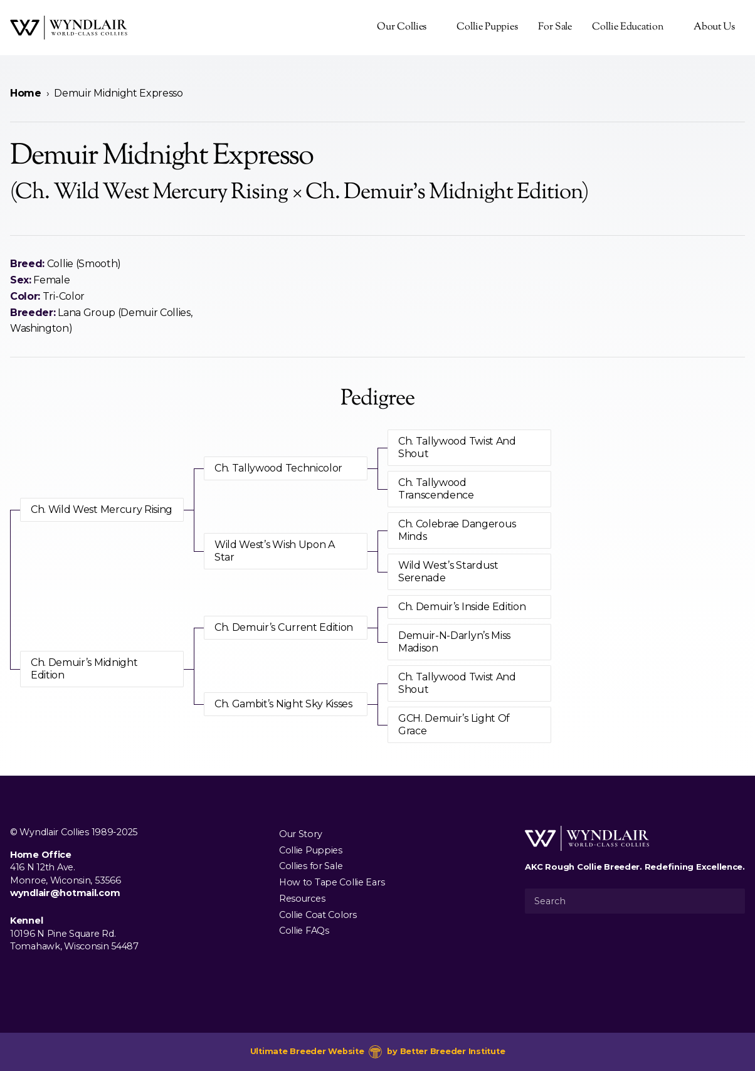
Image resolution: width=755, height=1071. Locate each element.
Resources (302, 898)
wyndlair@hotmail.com (65, 893)
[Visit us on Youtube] (57, 975)
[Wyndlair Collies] (68, 28)
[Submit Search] (730, 901)
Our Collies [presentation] (401, 27)
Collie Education (627, 27)
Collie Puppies (487, 27)
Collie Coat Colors (318, 914)
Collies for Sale (310, 866)
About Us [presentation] (714, 27)
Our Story (300, 834)
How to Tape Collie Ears (331, 882)
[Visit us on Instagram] (37, 975)
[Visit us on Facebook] (17, 975)
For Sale (555, 27)
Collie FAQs (304, 930)
